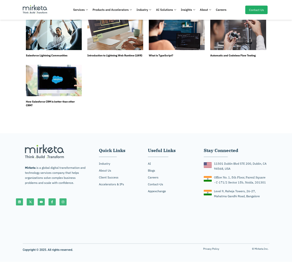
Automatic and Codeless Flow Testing (233, 55)
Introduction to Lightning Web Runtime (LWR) (114, 55)
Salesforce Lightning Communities (46, 55)
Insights (187, 10)
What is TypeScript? (161, 55)
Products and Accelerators (113, 10)
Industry (144, 10)
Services (82, 10)
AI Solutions (166, 10)
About (204, 10)
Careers (219, 10)
